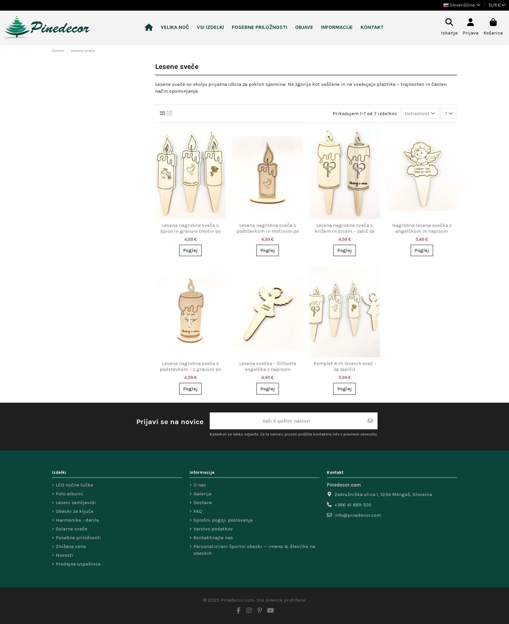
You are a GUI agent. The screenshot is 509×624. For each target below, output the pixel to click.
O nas (199, 485)
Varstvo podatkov (213, 529)
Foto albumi (69, 494)
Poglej (190, 250)
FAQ (197, 511)
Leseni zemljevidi (76, 502)
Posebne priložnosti (78, 537)
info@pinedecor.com (357, 515)
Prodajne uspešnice (78, 564)
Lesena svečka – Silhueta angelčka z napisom (267, 366)
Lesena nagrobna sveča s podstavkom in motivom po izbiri (267, 231)
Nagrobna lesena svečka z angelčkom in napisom (422, 228)
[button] (210, 27)
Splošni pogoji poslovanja (223, 520)
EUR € (497, 5)
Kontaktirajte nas (213, 537)
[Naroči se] (370, 421)
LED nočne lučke (74, 485)
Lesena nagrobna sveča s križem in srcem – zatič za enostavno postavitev (344, 231)
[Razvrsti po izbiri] (420, 114)
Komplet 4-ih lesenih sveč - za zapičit (345, 366)
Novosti (64, 555)
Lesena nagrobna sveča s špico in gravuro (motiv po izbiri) (190, 231)
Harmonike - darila (77, 520)
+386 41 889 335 (352, 505)
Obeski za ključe (74, 511)
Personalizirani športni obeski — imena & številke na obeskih (254, 549)
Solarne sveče (71, 529)
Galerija (202, 494)
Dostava (202, 502)
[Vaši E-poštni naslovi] (286, 421)
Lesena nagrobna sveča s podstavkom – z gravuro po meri (190, 369)
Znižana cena (71, 546)
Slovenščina (462, 5)
